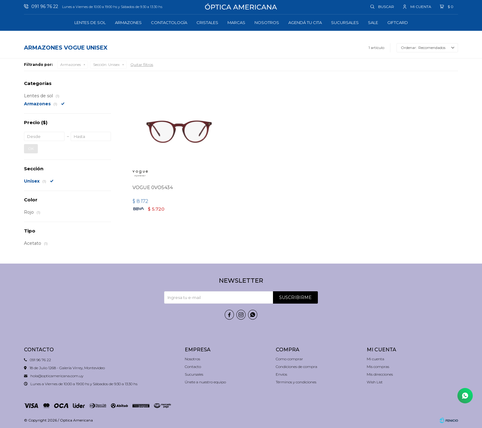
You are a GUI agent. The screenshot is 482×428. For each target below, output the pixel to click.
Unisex (106, 64)
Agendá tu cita (305, 22)
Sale (373, 22)
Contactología (169, 22)
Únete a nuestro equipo (205, 382)
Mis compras (378, 366)
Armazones (128, 22)
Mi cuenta (375, 359)
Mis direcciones (380, 374)
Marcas (236, 22)
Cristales (207, 22)
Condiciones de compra (296, 366)
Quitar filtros (141, 64)
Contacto (193, 366)
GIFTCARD (397, 22)
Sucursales (345, 22)
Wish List (375, 382)
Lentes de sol (90, 22)
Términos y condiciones (296, 382)
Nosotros (267, 22)
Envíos (281, 374)
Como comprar (289, 359)
